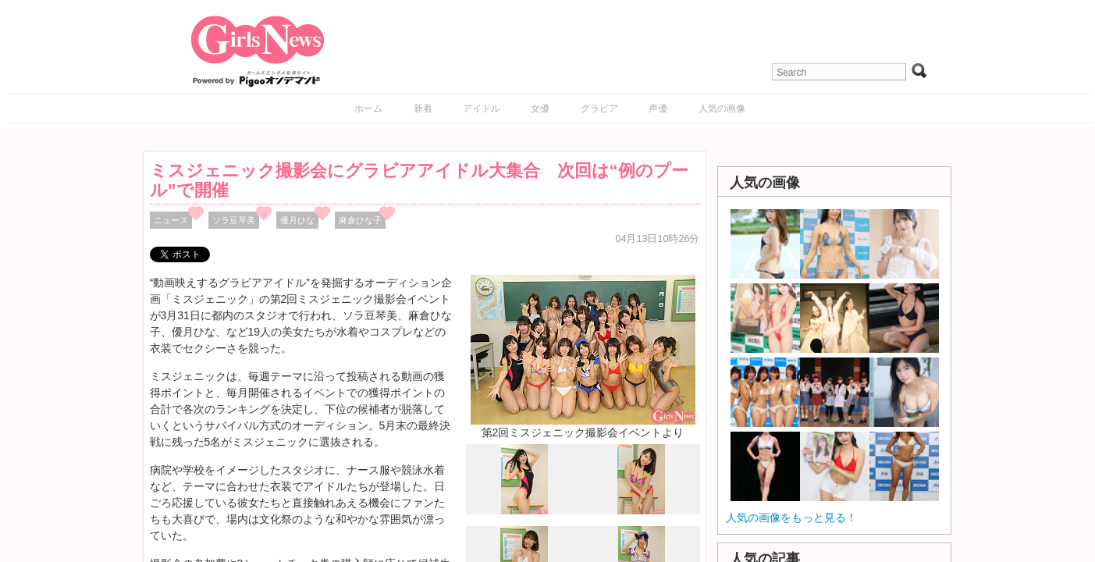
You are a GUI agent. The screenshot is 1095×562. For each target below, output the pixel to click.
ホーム (368, 108)
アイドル (481, 108)
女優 (540, 108)
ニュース (171, 220)
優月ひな (297, 220)
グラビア (599, 108)
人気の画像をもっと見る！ (791, 517)
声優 (658, 108)
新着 (423, 108)
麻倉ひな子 (360, 220)
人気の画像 (722, 108)
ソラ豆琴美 (233, 220)
